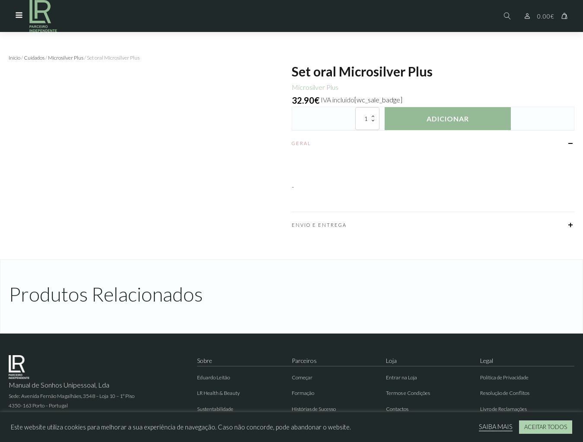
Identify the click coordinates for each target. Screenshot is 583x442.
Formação (303, 393)
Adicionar (448, 118)
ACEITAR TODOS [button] (545, 426)
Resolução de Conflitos (504, 393)
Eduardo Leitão (213, 377)
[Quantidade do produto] (367, 118)
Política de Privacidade (504, 377)
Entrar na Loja (401, 377)
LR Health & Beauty (218, 393)
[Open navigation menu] (19, 16)
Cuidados (34, 57)
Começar (302, 377)
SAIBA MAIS (496, 426)
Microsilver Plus (65, 57)
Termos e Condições (408, 393)
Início (14, 57)
